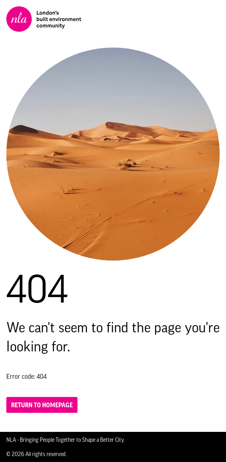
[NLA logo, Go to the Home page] (43, 19)
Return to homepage (42, 404)
